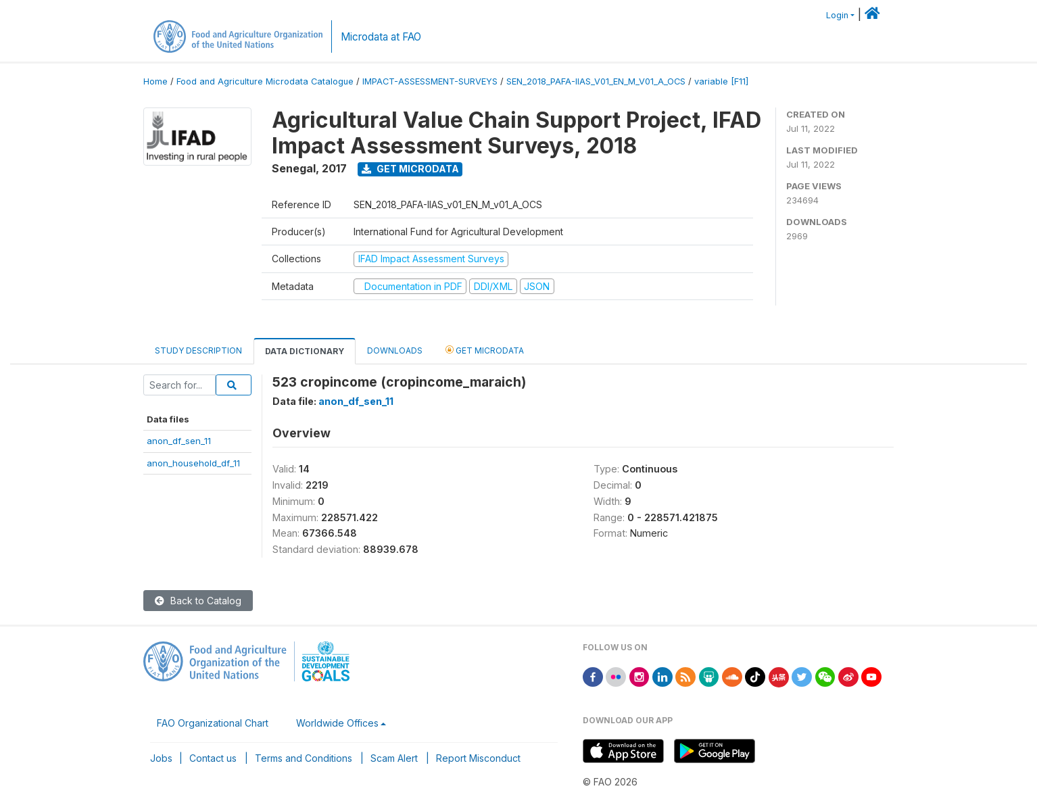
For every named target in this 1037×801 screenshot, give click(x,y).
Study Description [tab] (198, 350)
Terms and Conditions (303, 758)
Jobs (161, 758)
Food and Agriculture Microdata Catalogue (265, 81)
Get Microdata (410, 168)
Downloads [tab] (395, 350)
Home (155, 81)
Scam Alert (394, 758)
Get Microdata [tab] (484, 350)
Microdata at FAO (381, 36)
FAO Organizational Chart (212, 723)
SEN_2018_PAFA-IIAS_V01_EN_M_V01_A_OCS (595, 81)
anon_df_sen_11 (179, 440)
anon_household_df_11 (193, 463)
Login (837, 15)
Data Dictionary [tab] (304, 351)
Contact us (213, 758)
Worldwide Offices (337, 723)
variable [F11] (721, 81)
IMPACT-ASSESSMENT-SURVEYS (430, 81)
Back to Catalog (198, 600)
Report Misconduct (478, 758)
